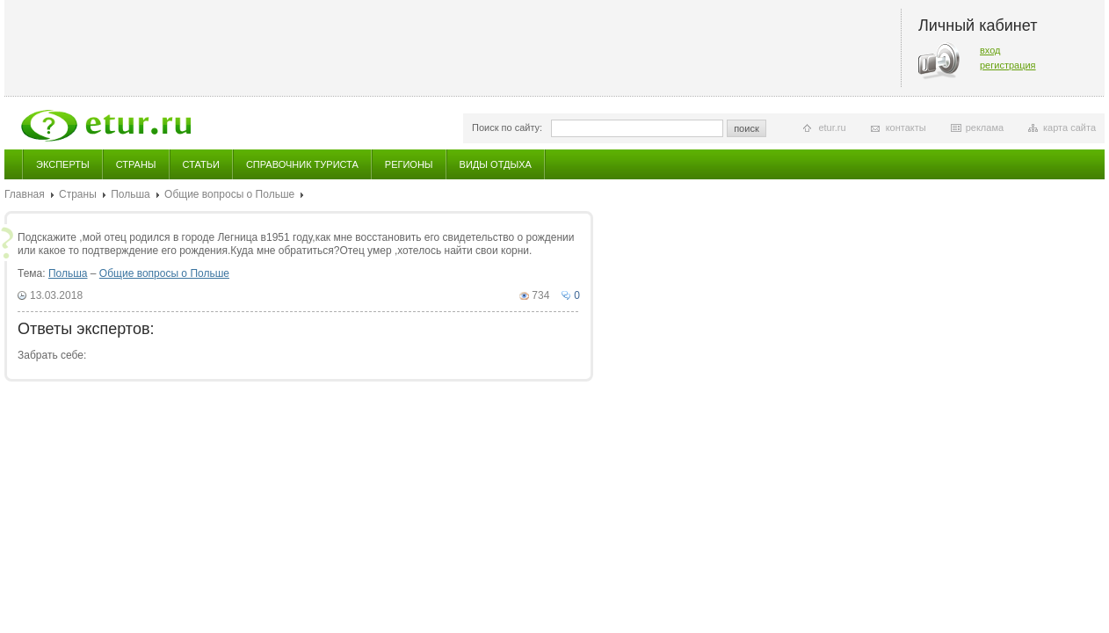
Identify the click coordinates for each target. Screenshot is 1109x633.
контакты (906, 127)
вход (990, 50)
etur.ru (831, 127)
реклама (985, 127)
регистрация (1008, 65)
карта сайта (1069, 127)
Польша (130, 194)
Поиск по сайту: (507, 127)
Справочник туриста (302, 164)
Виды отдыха (496, 164)
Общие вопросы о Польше (229, 194)
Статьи (201, 164)
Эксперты (63, 164)
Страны (136, 164)
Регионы (409, 164)
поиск (746, 128)
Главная (24, 194)
